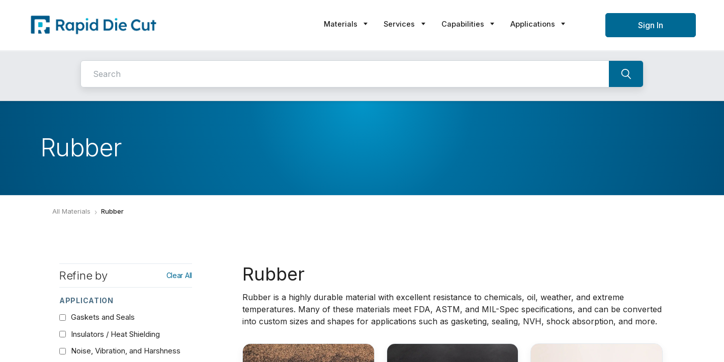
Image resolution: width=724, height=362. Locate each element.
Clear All (179, 275)
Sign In (650, 25)
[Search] (626, 74)
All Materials (71, 211)
